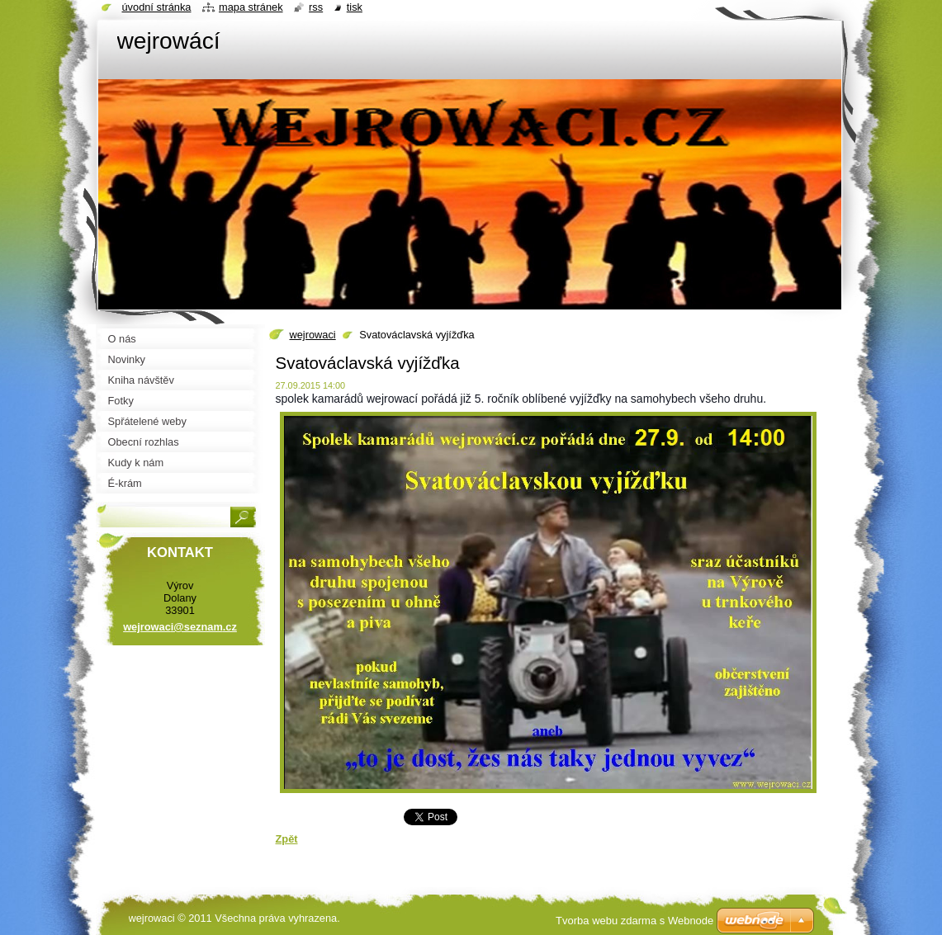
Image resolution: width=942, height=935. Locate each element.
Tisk (354, 7)
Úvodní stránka (157, 7)
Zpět (287, 839)
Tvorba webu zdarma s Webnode (634, 920)
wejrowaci (313, 334)
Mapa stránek (251, 7)
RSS (316, 7)
